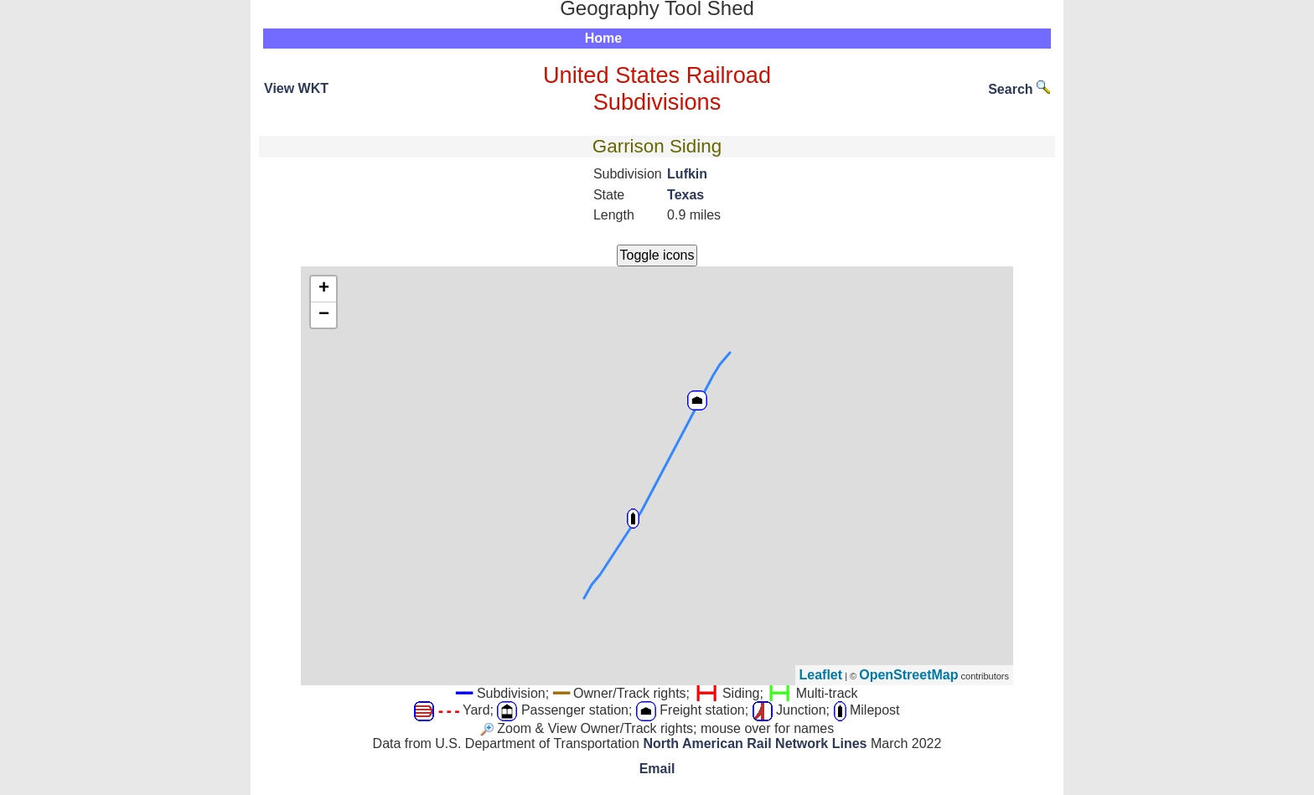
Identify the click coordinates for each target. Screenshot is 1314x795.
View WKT (296, 88)
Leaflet (821, 675)
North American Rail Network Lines (755, 743)
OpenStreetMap (908, 675)
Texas (685, 195)
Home (603, 38)
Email (657, 768)
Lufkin (687, 174)
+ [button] (323, 289)
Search (1019, 89)
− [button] (323, 315)
